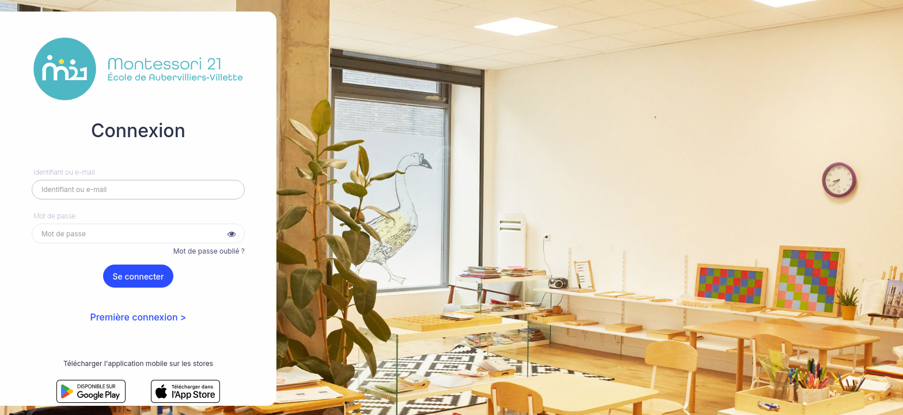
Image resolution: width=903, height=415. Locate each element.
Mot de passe (54, 216)
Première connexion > (138, 317)
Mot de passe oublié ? (209, 251)
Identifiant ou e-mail (63, 172)
